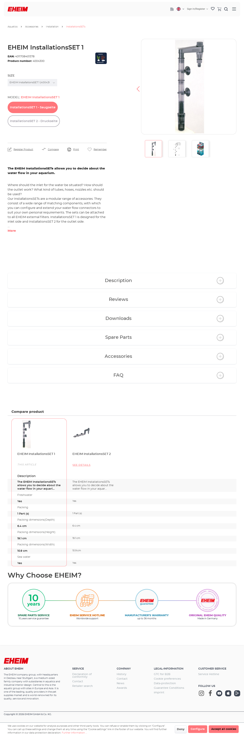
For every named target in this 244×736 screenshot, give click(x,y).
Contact (77, 681)
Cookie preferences (167, 679)
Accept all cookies (223, 729)
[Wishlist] (213, 9)
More (12, 230)
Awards (122, 688)
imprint (159, 692)
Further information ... (74, 733)
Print (76, 149)
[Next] (239, 87)
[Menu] (234, 9)
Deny (181, 729)
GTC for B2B (162, 674)
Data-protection (165, 683)
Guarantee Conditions (169, 688)
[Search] (226, 9)
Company (124, 668)
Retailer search (82, 686)
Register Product (23, 149)
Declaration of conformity (82, 675)
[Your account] (197, 9)
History (121, 674)
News (120, 683)
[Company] (172, 9)
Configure (198, 729)
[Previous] (138, 87)
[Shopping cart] (219, 9)
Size (11, 75)
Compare (53, 149)
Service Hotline (208, 674)
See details (81, 465)
